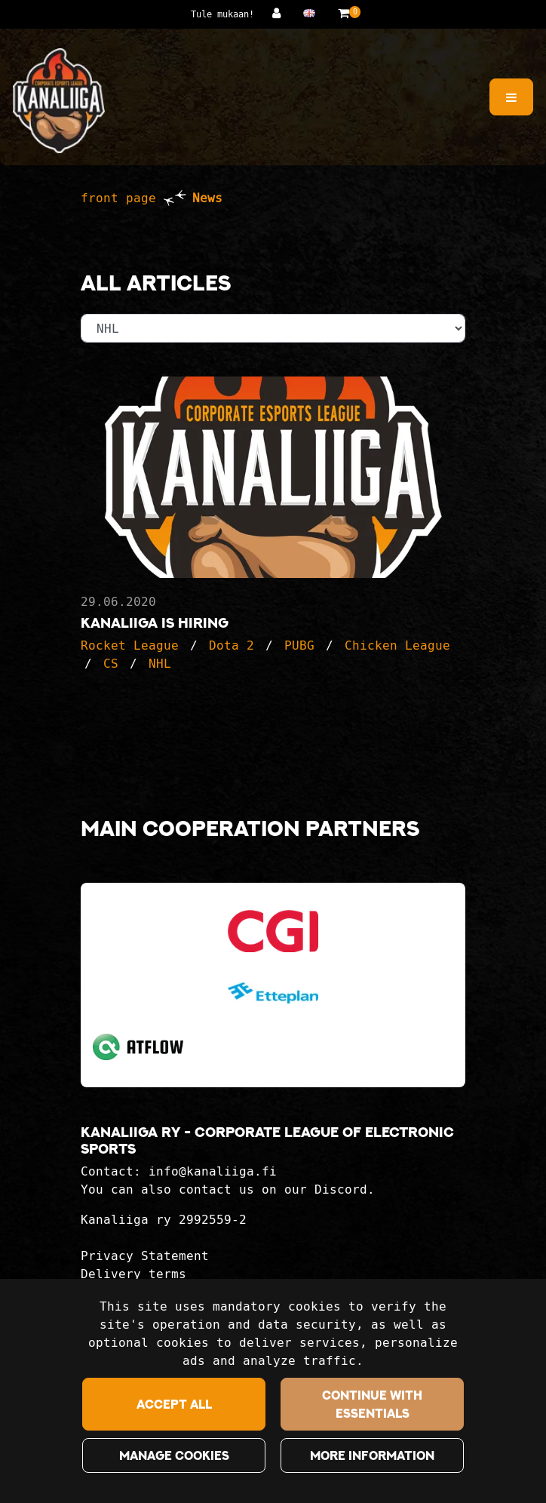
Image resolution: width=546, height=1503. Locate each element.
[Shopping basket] (343, 13)
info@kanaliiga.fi (213, 1171)
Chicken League (397, 645)
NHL (160, 663)
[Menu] (511, 96)
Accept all (174, 1404)
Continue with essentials (372, 1404)
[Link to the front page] (59, 100)
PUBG (299, 645)
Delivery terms (133, 1274)
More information (372, 1455)
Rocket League (130, 645)
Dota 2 (231, 645)
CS (110, 663)
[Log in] (280, 13)
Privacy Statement (145, 1256)
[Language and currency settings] (313, 13)
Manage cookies (174, 1455)
